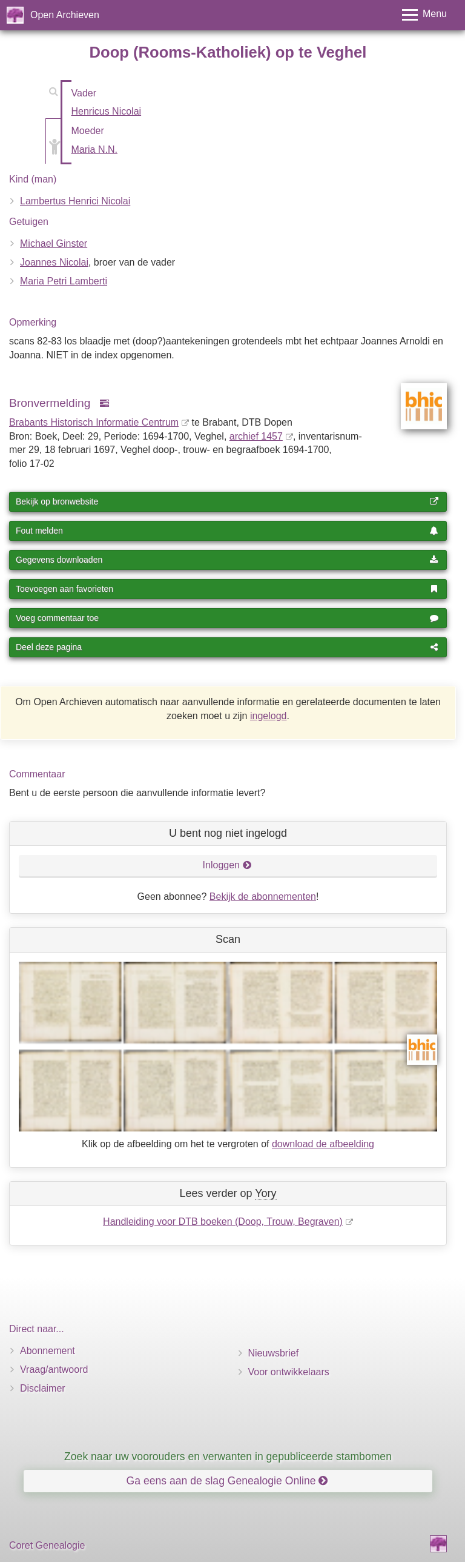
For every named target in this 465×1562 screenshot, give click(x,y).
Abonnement (47, 1351)
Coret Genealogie (47, 1545)
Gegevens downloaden (227, 560)
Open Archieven (64, 15)
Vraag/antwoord (54, 1369)
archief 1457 (256, 436)
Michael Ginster (53, 243)
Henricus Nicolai (106, 111)
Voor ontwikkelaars (288, 1372)
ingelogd (268, 716)
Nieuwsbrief (273, 1353)
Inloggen (227, 865)
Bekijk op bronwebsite (227, 501)
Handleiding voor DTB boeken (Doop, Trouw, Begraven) (223, 1221)
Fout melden (227, 530)
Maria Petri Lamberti (63, 281)
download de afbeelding (323, 1144)
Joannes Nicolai (54, 262)
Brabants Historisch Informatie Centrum (94, 422)
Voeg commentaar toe (227, 618)
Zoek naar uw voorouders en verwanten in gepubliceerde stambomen (228, 1456)
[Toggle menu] (424, 15)
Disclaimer (42, 1388)
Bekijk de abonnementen (262, 896)
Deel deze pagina (227, 647)
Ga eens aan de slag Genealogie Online (227, 1481)
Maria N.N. (94, 149)
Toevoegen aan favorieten (227, 589)
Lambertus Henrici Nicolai (75, 201)
